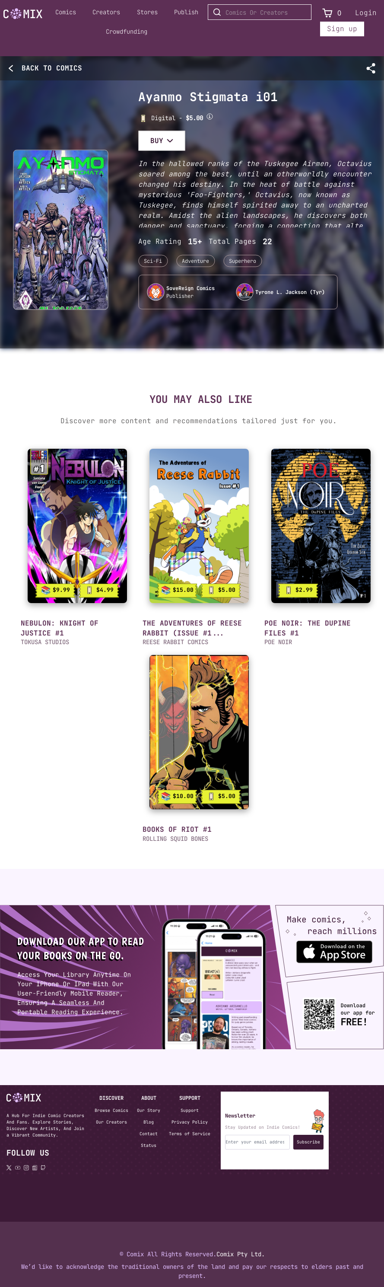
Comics (65, 12)
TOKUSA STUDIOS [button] (45, 642)
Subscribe (308, 1142)
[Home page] (23, 15)
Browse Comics (111, 1110)
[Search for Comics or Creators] (259, 12)
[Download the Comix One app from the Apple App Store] (322, 947)
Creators (106, 12)
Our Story (148, 1110)
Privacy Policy (189, 1122)
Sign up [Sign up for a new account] (342, 28)
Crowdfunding (126, 31)
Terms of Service (189, 1134)
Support (190, 1110)
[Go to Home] (23, 13)
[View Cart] (327, 13)
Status (148, 1145)
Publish (186, 12)
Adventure (195, 261)
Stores (147, 12)
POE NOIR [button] (278, 642)
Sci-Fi (153, 261)
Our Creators (111, 1122)
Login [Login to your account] (366, 12)
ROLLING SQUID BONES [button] (175, 839)
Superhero (242, 261)
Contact (149, 1134)
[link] (77, 526)
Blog (148, 1122)
